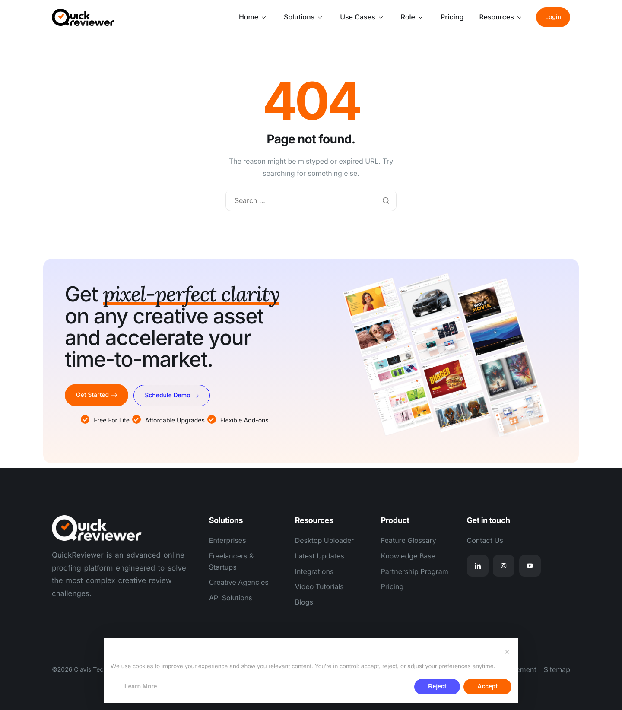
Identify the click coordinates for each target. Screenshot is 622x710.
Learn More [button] (140, 686)
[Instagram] (503, 566)
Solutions (303, 17)
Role (411, 17)
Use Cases (361, 17)
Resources (500, 17)
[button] (507, 652)
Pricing (452, 17)
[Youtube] (530, 566)
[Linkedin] (478, 566)
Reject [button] (437, 686)
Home (252, 17)
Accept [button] (487, 686)
